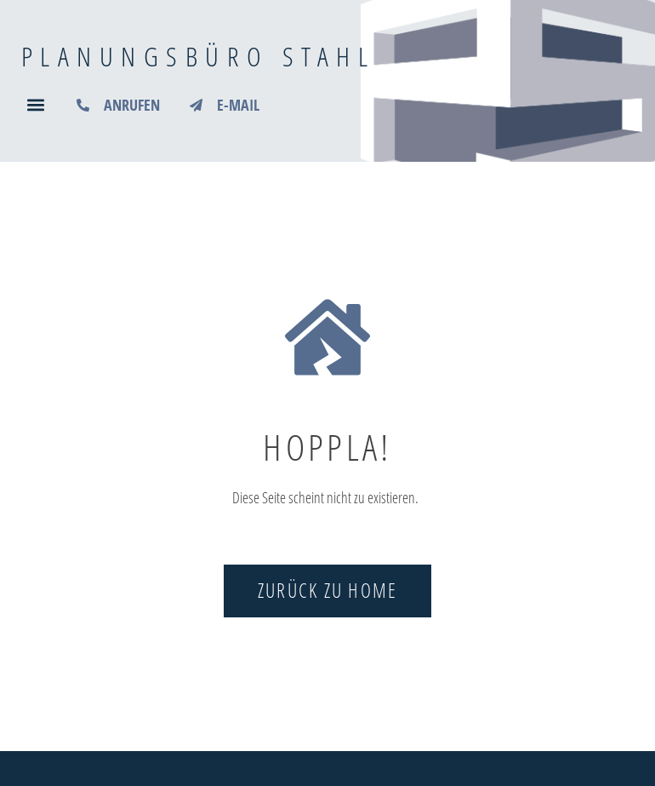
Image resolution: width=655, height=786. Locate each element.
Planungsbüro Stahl (198, 55)
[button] (35, 105)
